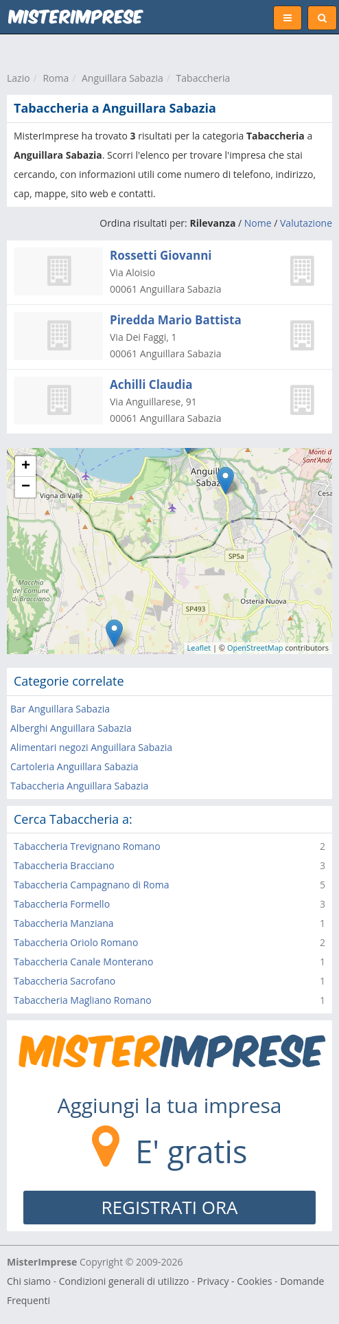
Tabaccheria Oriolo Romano (76, 942)
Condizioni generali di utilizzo (124, 1281)
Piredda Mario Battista (176, 320)
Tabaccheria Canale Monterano (83, 961)
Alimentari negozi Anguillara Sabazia (91, 747)
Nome (258, 222)
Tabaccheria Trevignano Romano (87, 846)
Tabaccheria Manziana (64, 923)
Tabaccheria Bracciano (64, 865)
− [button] (25, 487)
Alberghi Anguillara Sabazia (71, 727)
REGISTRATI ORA (170, 1207)
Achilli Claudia (151, 384)
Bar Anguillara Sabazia (60, 708)
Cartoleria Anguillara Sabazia (74, 766)
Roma (56, 78)
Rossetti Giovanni (161, 255)
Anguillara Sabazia (122, 78)
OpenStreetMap (255, 647)
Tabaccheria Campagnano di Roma (91, 884)
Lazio (18, 78)
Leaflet (199, 647)
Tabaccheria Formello (62, 903)
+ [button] (25, 466)
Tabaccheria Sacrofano (64, 980)
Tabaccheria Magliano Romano (83, 1000)
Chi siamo (29, 1281)
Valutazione (306, 222)
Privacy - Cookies (234, 1281)
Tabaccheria (203, 78)
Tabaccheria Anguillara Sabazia (79, 785)
